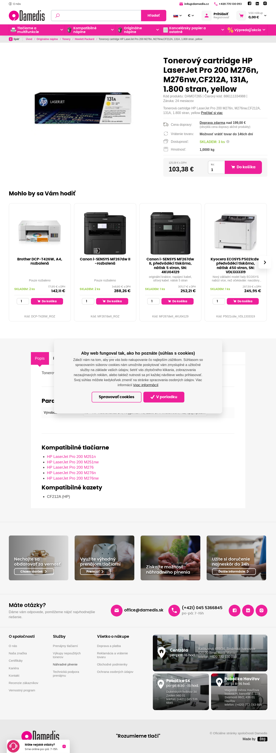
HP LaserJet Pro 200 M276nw (73, 478)
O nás (15, 3)
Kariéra (14, 668)
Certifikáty (16, 660)
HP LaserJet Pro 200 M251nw (73, 462)
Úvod (29, 39)
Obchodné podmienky (112, 664)
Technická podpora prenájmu (66, 673)
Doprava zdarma (212, 123)
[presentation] (264, 262)
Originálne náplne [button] (129, 30)
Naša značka (18, 653)
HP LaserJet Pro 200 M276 (70, 467)
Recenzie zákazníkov (23, 683)
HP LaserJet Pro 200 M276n (71, 473)
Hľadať (154, 15)
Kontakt (14, 675)
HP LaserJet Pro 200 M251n (71, 456)
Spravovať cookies (116, 397)
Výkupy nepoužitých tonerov (67, 655)
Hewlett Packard (85, 39)
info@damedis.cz (194, 4)
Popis (40, 358)
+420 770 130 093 (228, 4)
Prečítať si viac (212, 113)
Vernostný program (22, 690)
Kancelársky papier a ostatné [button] (184, 30)
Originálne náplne (48, 39)
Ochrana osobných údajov (115, 671)
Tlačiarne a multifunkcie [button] (25, 30)
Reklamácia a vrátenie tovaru (112, 655)
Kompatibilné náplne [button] (81, 30)
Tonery (66, 39)
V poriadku (164, 397)
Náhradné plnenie (65, 664)
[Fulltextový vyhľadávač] (108, 15)
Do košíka (47, 301)
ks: (213, 164)
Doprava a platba (109, 646)
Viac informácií (145, 385)
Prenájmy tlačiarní (65, 646)
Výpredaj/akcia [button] (244, 30)
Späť (14, 39)
